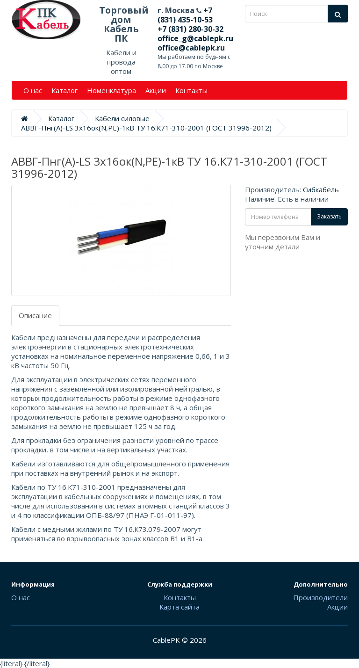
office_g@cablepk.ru (195, 38)
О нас (32, 90)
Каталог (64, 90)
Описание (35, 315)
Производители (320, 597)
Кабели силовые (122, 118)
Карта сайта (179, 606)
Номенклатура (111, 90)
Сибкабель (321, 189)
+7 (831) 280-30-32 (190, 29)
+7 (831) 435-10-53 (185, 15)
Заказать (329, 216)
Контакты (191, 90)
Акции (155, 90)
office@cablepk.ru (191, 48)
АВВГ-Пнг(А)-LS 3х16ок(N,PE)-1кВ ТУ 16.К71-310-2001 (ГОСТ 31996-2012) (146, 127)
